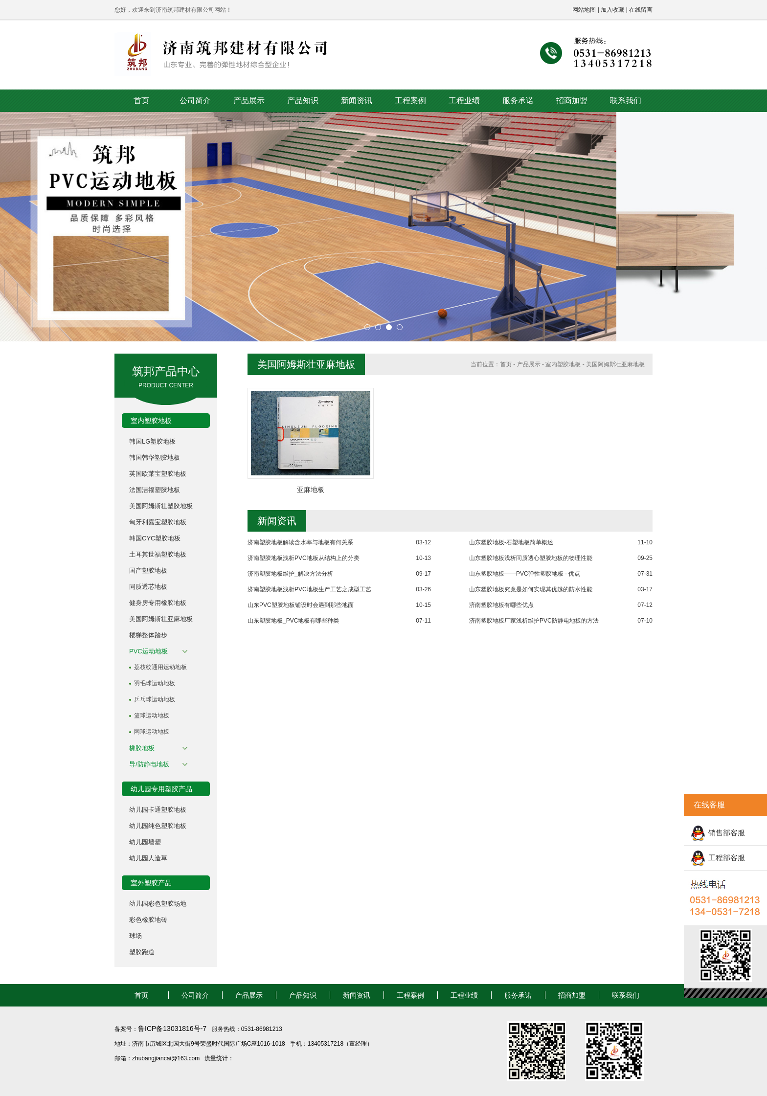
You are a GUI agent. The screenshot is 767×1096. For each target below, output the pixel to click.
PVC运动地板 (148, 651)
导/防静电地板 (149, 764)
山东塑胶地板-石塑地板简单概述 (511, 542)
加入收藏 (612, 9)
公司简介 (195, 100)
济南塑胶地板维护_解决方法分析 (290, 573)
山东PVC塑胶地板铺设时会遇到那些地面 (301, 605)
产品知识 (302, 100)
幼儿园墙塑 (145, 842)
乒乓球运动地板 (154, 699)
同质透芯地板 (148, 586)
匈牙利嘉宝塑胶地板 (157, 522)
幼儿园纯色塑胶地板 (157, 825)
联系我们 (625, 100)
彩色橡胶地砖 (148, 919)
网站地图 (584, 9)
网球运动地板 (151, 731)
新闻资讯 (356, 100)
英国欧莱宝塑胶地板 (157, 473)
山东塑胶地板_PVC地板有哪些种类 (293, 620)
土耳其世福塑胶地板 (157, 554)
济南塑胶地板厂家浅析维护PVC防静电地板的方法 (534, 620)
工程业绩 (464, 100)
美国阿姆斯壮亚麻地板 (161, 619)
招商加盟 (571, 100)
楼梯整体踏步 (148, 635)
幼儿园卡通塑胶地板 (157, 809)
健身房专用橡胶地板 (157, 602)
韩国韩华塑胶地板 (154, 457)
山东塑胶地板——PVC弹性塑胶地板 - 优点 (524, 573)
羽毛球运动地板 (154, 683)
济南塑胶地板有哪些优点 (501, 605)
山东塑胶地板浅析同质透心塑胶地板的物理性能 (530, 558)
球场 (135, 935)
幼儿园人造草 (148, 858)
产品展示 (249, 100)
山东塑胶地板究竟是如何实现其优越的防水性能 (530, 589)
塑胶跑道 (142, 952)
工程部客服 (726, 857)
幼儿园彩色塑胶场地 (157, 903)
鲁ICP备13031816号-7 (173, 1028)
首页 (141, 100)
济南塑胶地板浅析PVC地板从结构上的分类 (304, 558)
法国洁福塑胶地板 (154, 489)
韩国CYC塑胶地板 (154, 538)
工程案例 (410, 100)
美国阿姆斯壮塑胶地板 (161, 506)
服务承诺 (518, 100)
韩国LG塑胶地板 (152, 441)
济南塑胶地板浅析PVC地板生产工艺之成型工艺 (309, 589)
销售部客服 (726, 832)
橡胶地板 (142, 748)
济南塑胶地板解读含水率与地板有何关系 (300, 542)
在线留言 (641, 9)
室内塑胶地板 (563, 364)
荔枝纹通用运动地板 (160, 667)
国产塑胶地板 (148, 570)
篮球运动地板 (151, 715)
